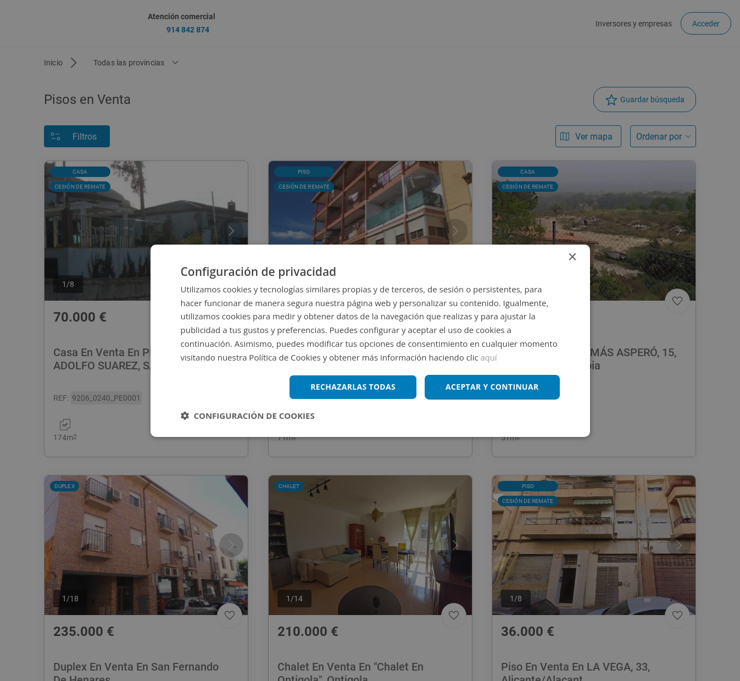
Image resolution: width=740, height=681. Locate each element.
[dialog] (370, 340)
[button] (248, 415)
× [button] (572, 257)
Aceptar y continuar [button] (492, 386)
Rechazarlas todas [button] (352, 386)
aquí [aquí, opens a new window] (489, 356)
